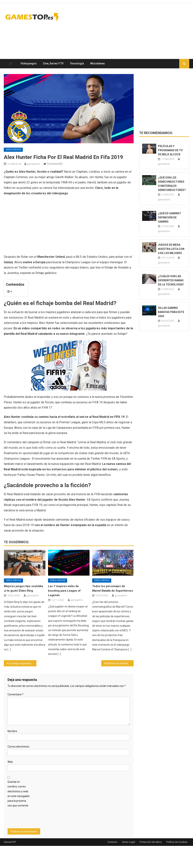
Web (10, 762)
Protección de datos (151, 842)
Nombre (12, 731)
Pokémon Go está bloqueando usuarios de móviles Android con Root (119, 663)
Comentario (16, 694)
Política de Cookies (176, 842)
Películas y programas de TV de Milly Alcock (170, 150)
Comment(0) (55, 163)
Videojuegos (29, 63)
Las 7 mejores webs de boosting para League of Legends (64, 591)
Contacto (112, 842)
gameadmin (33, 164)
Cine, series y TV (53, 63)
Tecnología (77, 63)
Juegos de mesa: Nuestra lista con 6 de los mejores (171, 249)
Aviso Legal (128, 842)
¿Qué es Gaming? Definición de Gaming (169, 217)
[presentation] (36, 819)
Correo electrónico (18, 746)
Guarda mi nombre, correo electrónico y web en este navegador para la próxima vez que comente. (19, 793)
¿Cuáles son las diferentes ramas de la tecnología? (171, 280)
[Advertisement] (120, 37)
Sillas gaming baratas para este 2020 (171, 312)
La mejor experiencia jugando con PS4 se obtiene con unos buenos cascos (22, 663)
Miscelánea (97, 63)
